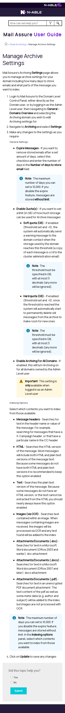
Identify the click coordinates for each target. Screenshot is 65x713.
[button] (50, 23)
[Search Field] (35, 23)
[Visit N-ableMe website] (53, 5)
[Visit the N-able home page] (31, 14)
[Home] (32, 34)
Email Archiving (18, 44)
